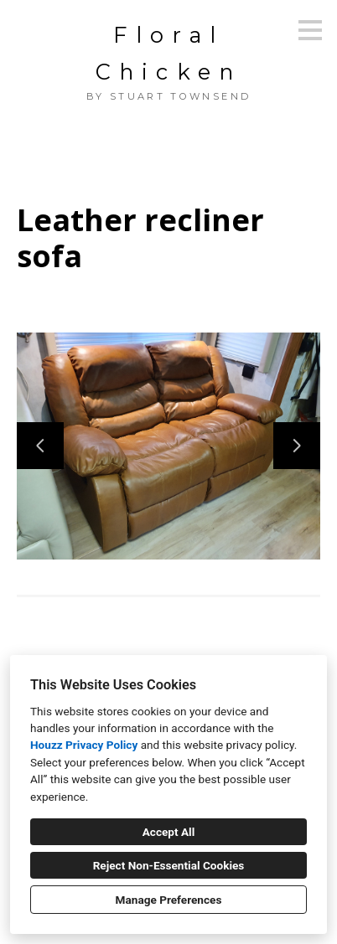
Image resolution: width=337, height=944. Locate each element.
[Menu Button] (310, 30)
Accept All (169, 831)
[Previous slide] (40, 445)
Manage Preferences (169, 899)
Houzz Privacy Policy (83, 744)
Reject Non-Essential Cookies (169, 865)
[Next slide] (296, 445)
